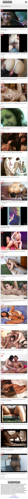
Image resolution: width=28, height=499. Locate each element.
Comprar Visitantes (14, 497)
